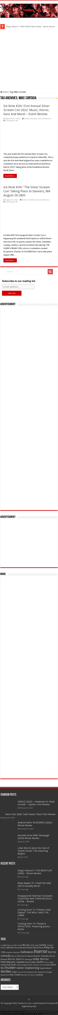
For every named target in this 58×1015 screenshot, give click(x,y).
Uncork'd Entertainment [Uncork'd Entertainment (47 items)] (27, 972)
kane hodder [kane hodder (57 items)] (30, 962)
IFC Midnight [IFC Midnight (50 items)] (27, 959)
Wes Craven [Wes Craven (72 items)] (15, 974)
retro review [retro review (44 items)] (49, 962)
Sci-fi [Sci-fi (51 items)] (41, 965)
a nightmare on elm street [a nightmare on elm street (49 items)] (11, 945)
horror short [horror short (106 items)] (15, 959)
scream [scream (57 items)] (47, 965)
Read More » (10, 176)
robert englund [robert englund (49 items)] (23, 965)
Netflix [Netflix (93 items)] (40, 962)
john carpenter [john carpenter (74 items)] (18, 962)
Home (4, 92)
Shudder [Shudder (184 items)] (10, 968)
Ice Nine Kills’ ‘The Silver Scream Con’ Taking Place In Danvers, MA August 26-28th (26, 191)
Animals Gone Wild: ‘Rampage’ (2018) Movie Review (34, 837)
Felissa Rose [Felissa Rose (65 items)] (38, 947)
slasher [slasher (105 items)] (20, 967)
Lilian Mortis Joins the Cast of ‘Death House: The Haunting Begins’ (33, 851)
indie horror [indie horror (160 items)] (41, 959)
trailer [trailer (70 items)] (14, 972)
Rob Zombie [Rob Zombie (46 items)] (34, 965)
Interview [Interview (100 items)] (6, 962)
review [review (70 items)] (3, 965)
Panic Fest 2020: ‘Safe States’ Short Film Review (30, 814)
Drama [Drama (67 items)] (29, 947)
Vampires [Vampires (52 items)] (41, 972)
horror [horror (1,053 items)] (40, 951)
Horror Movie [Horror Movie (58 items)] (27, 956)
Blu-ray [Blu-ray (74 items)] (25, 945)
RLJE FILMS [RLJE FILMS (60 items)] (11, 965)
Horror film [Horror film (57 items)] (16, 956)
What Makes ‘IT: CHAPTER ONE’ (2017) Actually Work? (34, 884)
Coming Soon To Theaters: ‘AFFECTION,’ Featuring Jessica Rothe (34, 926)
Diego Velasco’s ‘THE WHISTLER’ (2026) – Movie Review (30, 26)
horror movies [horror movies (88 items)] (41, 956)
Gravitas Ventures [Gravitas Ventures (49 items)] (13, 952)
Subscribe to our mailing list (18, 281)
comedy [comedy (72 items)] (42, 945)
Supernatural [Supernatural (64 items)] (45, 968)
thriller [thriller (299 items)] (6, 971)
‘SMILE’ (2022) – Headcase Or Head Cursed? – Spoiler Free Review (36, 803)
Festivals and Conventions (40, 119)
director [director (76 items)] (10, 947)
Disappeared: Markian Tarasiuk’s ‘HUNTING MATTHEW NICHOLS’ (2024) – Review (35, 898)
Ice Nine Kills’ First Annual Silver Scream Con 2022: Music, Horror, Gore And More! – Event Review (26, 110)
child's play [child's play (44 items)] (34, 945)
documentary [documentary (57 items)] (20, 948)
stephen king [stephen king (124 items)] (32, 967)
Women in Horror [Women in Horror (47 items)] (28, 975)
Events (26, 119)
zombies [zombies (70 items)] (39, 975)
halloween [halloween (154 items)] (27, 952)
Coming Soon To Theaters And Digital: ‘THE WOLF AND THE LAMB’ (34, 912)
